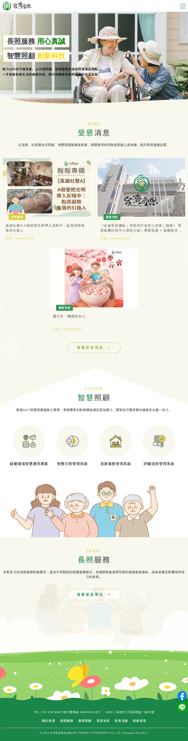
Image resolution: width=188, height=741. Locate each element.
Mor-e (144, 733)
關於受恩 (48, 721)
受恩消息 (103, 721)
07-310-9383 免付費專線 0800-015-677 (72, 712)
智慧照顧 (85, 721)
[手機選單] (183, 6)
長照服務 (67, 721)
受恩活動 (121, 721)
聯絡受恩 (139, 721)
